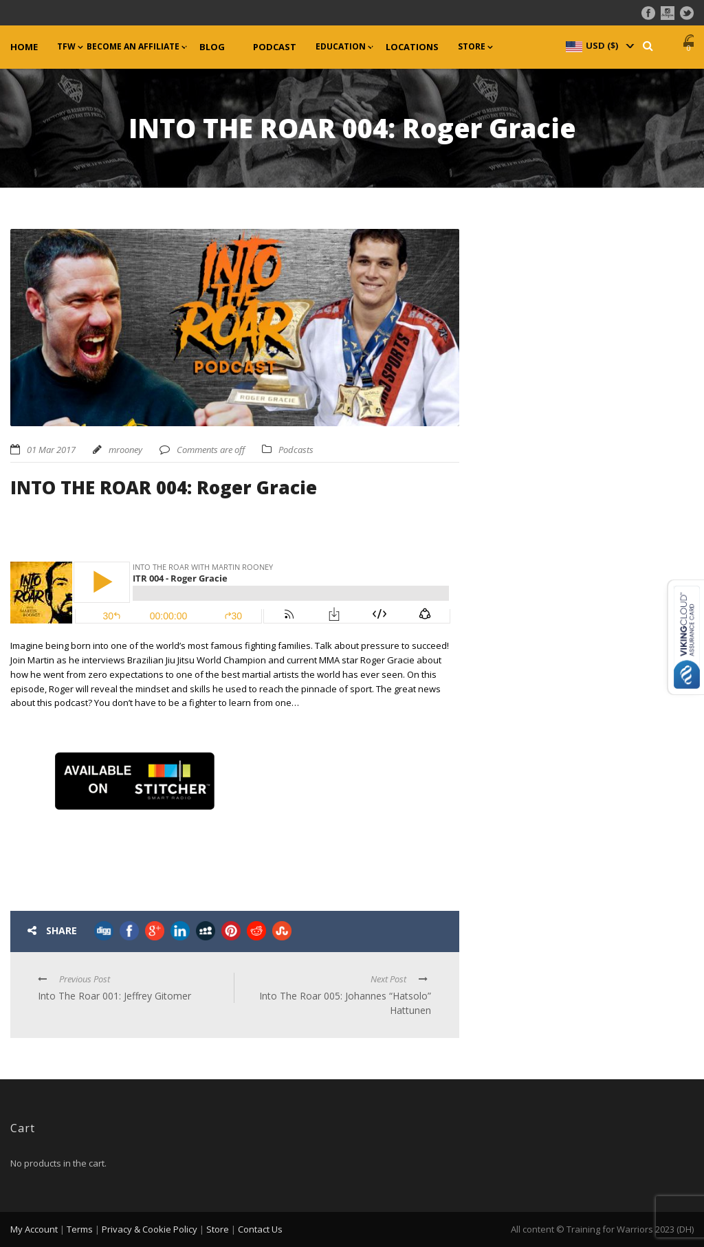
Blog (212, 47)
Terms (80, 1229)
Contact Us (260, 1229)
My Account (34, 1229)
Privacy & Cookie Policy (149, 1229)
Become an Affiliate (133, 47)
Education (341, 47)
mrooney (125, 449)
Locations (412, 47)
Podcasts (296, 449)
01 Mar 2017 (51, 449)
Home (24, 47)
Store (471, 47)
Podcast (274, 47)
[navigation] (598, 45)
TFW (66, 47)
